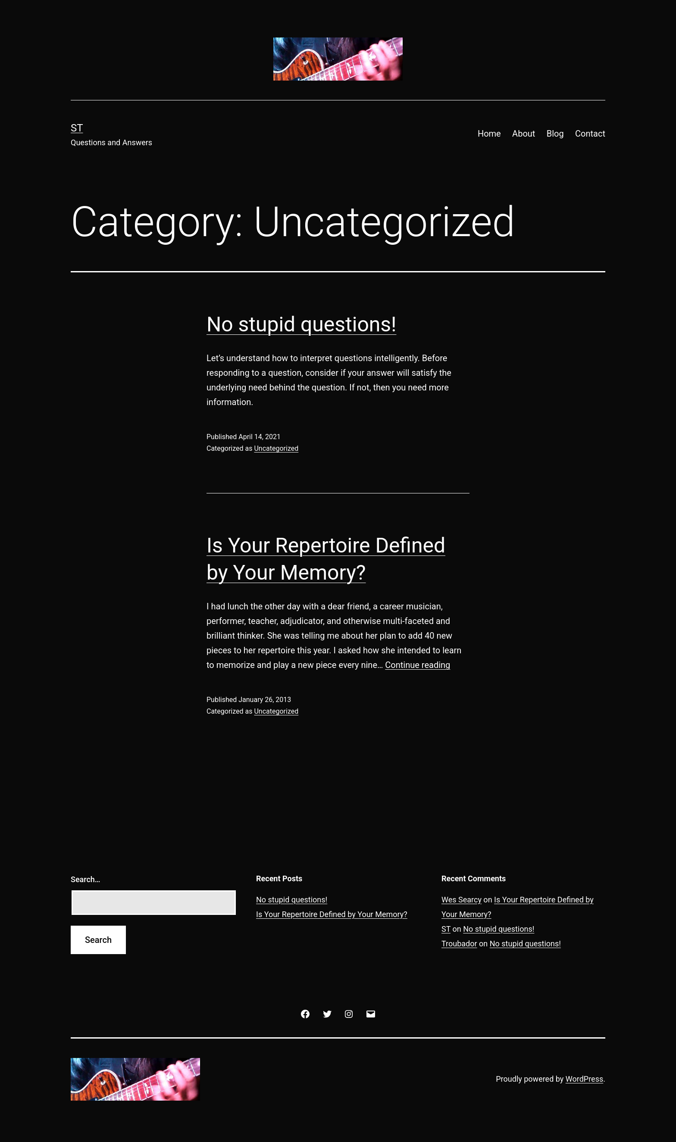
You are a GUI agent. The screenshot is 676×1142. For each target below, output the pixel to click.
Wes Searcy (461, 899)
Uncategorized (276, 448)
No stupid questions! (301, 324)
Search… (85, 879)
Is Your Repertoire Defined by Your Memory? (331, 914)
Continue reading (417, 665)
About (523, 133)
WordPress (584, 1078)
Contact (590, 133)
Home (489, 133)
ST (77, 128)
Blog (555, 133)
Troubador (459, 943)
